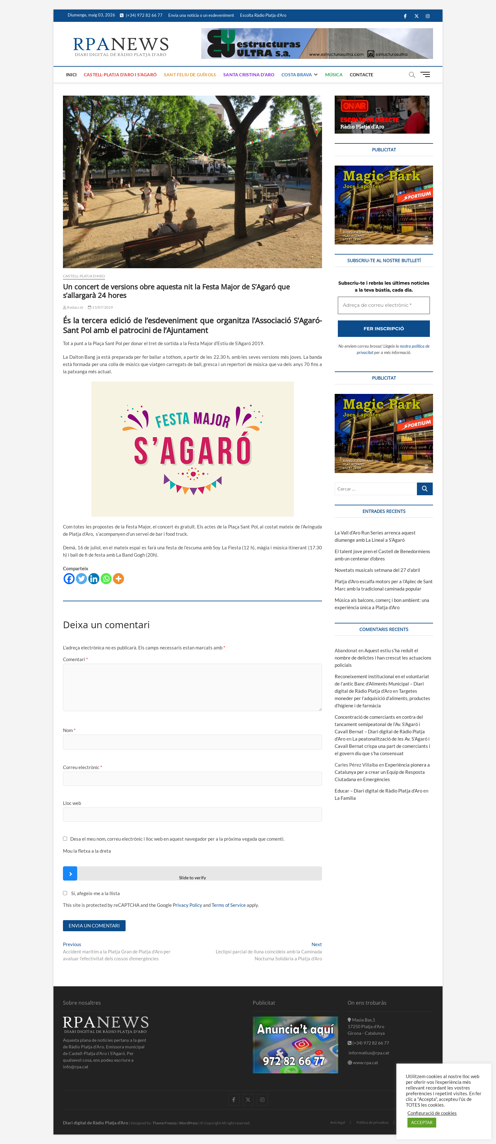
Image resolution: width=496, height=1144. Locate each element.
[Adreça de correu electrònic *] (248, 598)
